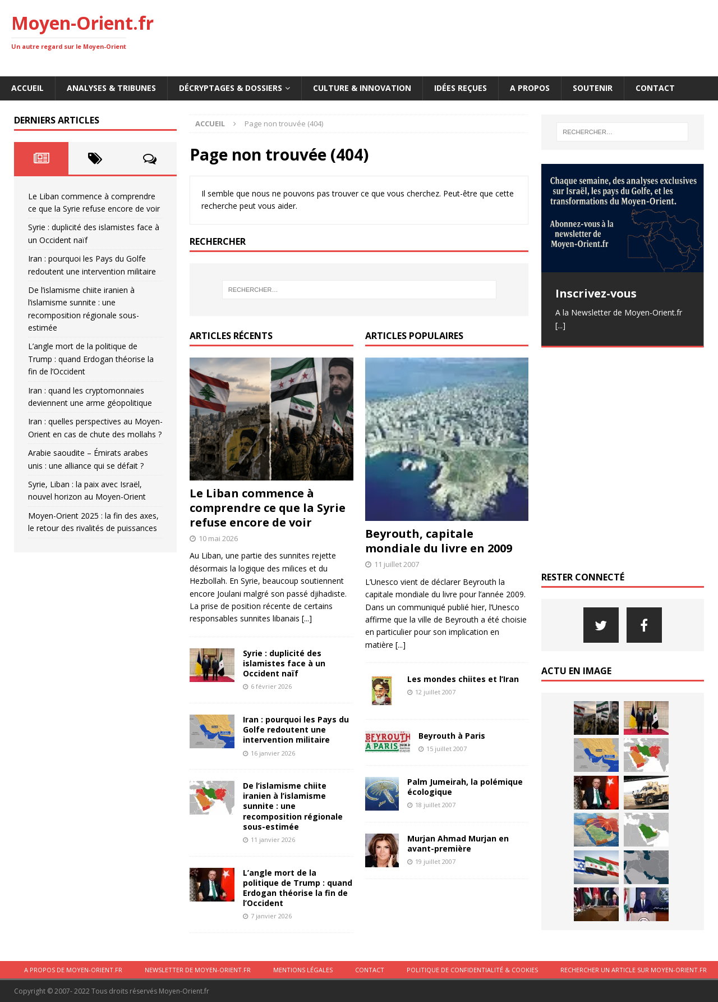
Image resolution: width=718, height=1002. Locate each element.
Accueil (27, 88)
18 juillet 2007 (435, 804)
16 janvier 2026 (273, 753)
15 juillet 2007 (446, 748)
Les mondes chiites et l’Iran (463, 679)
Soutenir (593, 88)
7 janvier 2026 (271, 916)
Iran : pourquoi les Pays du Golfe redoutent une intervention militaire (296, 729)
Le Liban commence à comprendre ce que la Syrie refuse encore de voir (268, 508)
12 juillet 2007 (435, 692)
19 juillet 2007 (435, 861)
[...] (307, 618)
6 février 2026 (271, 686)
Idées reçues (460, 88)
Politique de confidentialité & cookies (472, 970)
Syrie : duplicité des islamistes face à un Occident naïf (284, 663)
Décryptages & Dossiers (230, 88)
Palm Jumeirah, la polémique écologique (465, 786)
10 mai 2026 (218, 538)
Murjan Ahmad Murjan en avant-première (458, 843)
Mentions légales (303, 970)
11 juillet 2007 (396, 564)
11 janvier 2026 (273, 839)
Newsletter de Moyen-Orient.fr (198, 970)
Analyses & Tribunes (111, 88)
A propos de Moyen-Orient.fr (73, 970)
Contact (655, 88)
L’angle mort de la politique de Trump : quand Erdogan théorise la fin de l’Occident (297, 888)
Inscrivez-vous (596, 293)
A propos (530, 88)
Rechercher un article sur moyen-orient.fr (633, 970)
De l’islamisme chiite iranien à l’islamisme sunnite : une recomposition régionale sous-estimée (293, 806)
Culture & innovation (362, 88)
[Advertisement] (502, 36)
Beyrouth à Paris (451, 735)
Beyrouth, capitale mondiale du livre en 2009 (438, 541)
